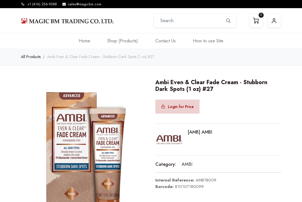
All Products (31, 56)
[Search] (228, 21)
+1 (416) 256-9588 (42, 4)
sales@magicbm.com (84, 4)
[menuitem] (84, 40)
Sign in (274, 21)
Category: (165, 164)
